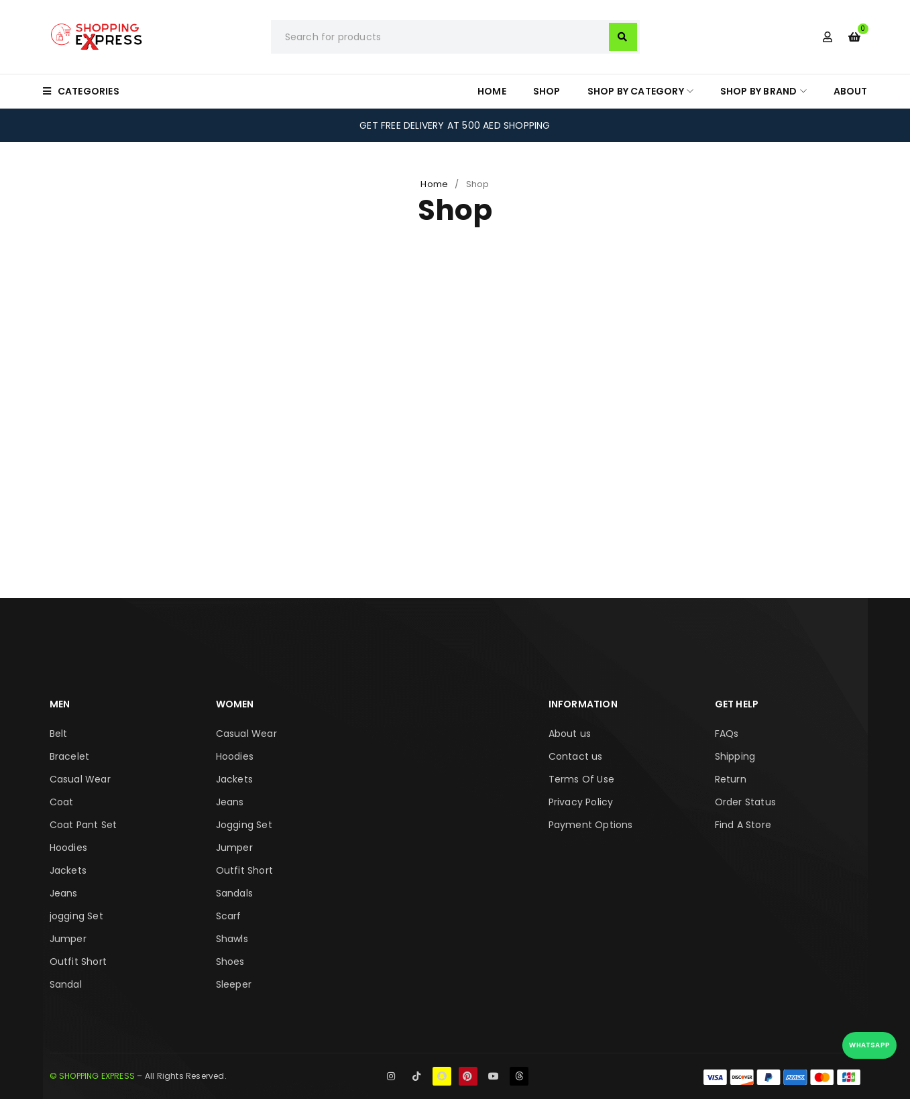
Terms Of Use (581, 779)
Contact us (576, 756)
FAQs (727, 733)
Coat (62, 802)
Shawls (232, 938)
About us (570, 733)
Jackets (68, 870)
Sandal (66, 984)
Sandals (234, 893)
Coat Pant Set (83, 824)
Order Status (745, 802)
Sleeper (233, 984)
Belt (59, 733)
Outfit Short (78, 961)
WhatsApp (869, 1045)
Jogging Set (244, 824)
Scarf (228, 916)
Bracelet (70, 756)
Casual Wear (80, 779)
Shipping (735, 756)
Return (730, 779)
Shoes (230, 961)
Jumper (68, 938)
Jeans (64, 893)
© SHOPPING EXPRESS (92, 1076)
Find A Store (743, 824)
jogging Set (76, 916)
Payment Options (591, 824)
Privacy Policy (581, 802)
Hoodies (68, 847)
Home (434, 184)
